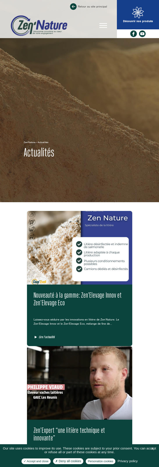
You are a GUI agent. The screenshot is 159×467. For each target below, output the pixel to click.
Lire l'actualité (47, 337)
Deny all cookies (68, 461)
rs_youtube (142, 33)
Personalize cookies (100, 461)
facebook (133, 33)
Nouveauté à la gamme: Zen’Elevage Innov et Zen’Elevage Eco (78, 299)
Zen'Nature (30, 142)
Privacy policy (128, 461)
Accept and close (36, 461)
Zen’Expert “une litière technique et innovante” (69, 434)
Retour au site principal (88, 6)
